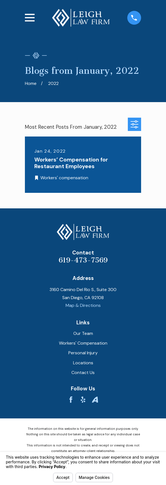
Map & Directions (83, 305)
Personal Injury (83, 353)
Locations (83, 363)
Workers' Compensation (83, 343)
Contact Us (83, 372)
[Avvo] (95, 399)
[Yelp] (83, 399)
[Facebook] (71, 399)
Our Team (83, 333)
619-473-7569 (83, 260)
